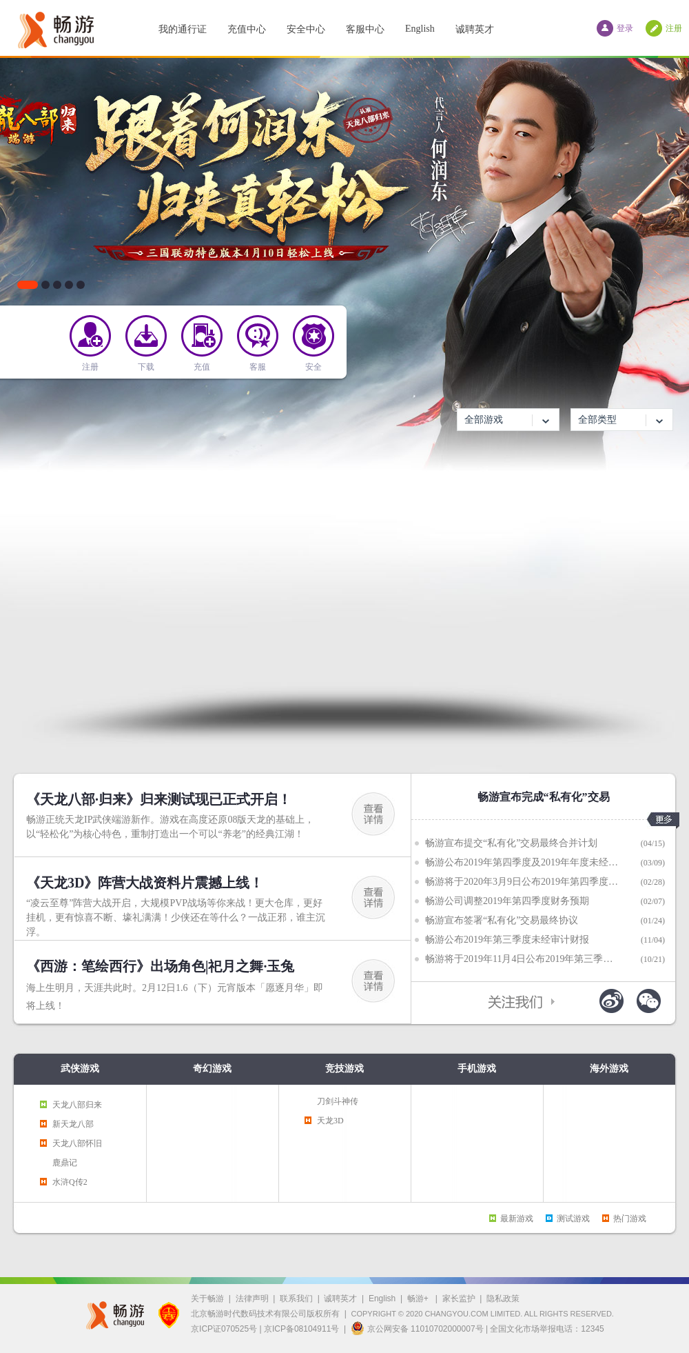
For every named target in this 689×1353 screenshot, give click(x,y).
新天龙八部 (73, 1124)
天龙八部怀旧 (77, 1143)
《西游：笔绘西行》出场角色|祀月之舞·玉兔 (160, 966)
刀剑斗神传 (337, 1101)
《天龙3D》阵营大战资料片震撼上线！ (144, 882)
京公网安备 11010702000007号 (417, 1328)
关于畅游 (207, 1298)
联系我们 (296, 1298)
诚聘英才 (474, 29)
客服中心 (365, 29)
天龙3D (330, 1120)
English (420, 28)
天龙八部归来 (77, 1105)
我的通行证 (182, 29)
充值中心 (246, 29)
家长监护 (458, 1298)
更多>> (663, 820)
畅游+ (419, 1298)
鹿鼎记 (64, 1162)
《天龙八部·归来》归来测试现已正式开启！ (158, 799)
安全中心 (306, 29)
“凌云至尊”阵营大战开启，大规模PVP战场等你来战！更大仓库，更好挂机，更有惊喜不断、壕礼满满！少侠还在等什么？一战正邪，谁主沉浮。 (175, 917)
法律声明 (252, 1298)
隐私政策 (503, 1298)
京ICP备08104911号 (301, 1329)
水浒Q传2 (70, 1182)
